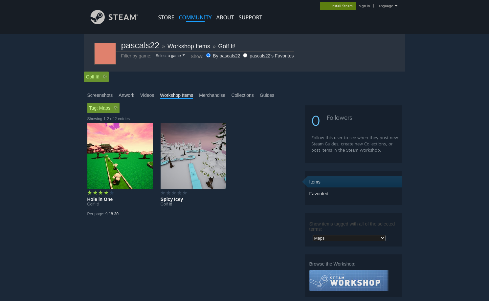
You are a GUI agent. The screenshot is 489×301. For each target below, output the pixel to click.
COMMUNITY (195, 17)
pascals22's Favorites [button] (268, 55)
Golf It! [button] (96, 76)
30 (116, 214)
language (385, 6)
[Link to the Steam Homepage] (119, 22)
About (225, 17)
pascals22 (140, 45)
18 (111, 214)
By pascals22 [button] (223, 55)
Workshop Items (188, 46)
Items (315, 181)
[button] (170, 56)
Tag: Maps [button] (103, 108)
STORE (166, 17)
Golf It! (226, 46)
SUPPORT (250, 17)
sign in (364, 6)
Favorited (318, 193)
